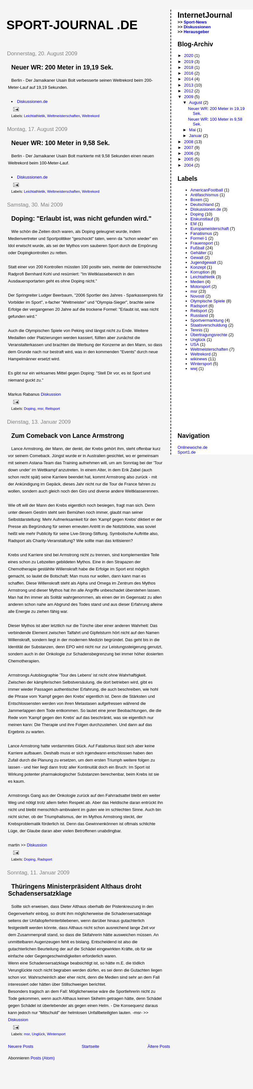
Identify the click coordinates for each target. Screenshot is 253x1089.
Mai (193, 129)
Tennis (196, 330)
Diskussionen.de (32, 101)
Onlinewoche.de (192, 447)
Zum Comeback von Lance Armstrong (67, 435)
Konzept (198, 267)
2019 (189, 61)
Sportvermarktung (206, 320)
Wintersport (56, 1034)
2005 (189, 159)
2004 (189, 165)
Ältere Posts (159, 1046)
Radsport (45, 859)
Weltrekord (90, 116)
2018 (189, 67)
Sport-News (195, 22)
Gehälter (198, 252)
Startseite (90, 1046)
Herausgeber (196, 31)
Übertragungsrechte (208, 334)
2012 (189, 90)
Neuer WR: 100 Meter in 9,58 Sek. (60, 142)
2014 (189, 79)
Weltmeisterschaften (63, 116)
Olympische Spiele (207, 301)
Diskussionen (197, 26)
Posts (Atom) (43, 1058)
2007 (189, 147)
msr (40, 409)
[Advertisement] (77, 1073)
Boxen (196, 199)
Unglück (38, 1034)
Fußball (197, 247)
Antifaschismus (204, 194)
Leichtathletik (34, 116)
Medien (197, 281)
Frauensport (201, 243)
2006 (189, 153)
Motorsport (200, 286)
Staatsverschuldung (208, 325)
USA (194, 344)
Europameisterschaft (209, 228)
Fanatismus (201, 233)
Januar (196, 135)
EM (193, 223)
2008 (189, 141)
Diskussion (51, 394)
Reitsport (52, 409)
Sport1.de (187, 452)
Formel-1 (198, 238)
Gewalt (196, 257)
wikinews (198, 358)
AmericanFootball (206, 190)
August (196, 102)
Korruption (200, 272)
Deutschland (202, 204)
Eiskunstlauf (201, 219)
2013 (189, 85)
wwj (193, 368)
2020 (189, 55)
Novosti (197, 296)
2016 (189, 73)
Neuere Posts (20, 1046)
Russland (199, 315)
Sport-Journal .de (72, 25)
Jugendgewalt (203, 262)
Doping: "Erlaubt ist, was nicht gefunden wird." (81, 218)
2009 (189, 96)
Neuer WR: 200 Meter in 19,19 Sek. (62, 67)
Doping (30, 409)
